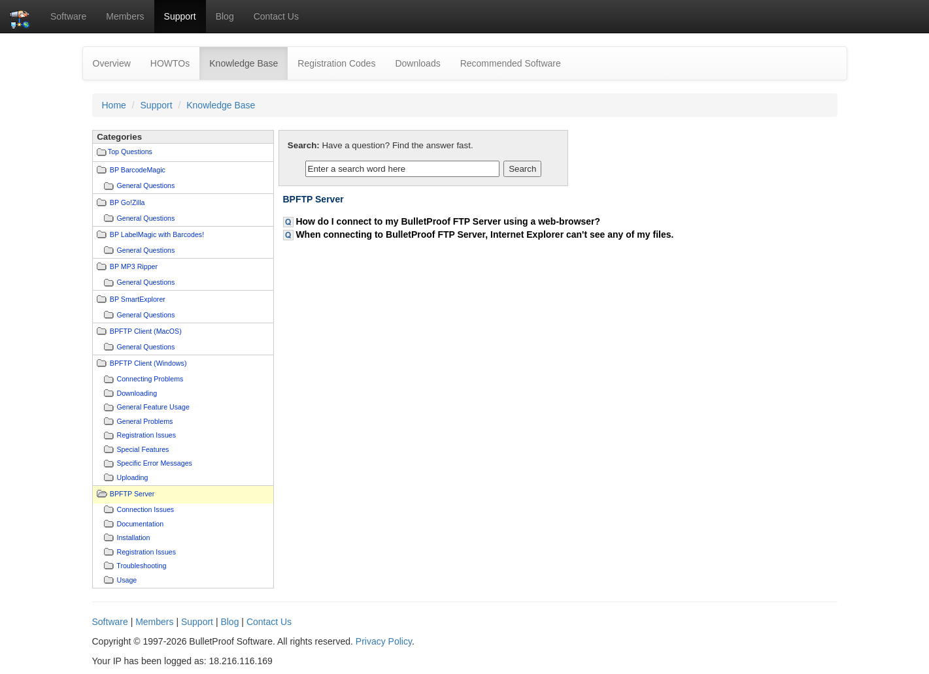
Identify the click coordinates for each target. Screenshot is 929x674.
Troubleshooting (141, 566)
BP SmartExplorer (137, 299)
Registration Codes (336, 63)
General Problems (144, 421)
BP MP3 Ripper (134, 266)
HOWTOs (170, 63)
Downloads (417, 63)
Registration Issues (146, 435)
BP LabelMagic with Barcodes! (157, 234)
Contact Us (276, 16)
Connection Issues (145, 509)
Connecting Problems (149, 379)
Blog (225, 16)
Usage (126, 580)
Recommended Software (510, 63)
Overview (112, 63)
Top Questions (130, 151)
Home (114, 105)
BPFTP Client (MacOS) (146, 331)
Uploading (132, 477)
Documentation (139, 524)
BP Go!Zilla (127, 202)
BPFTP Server (132, 494)
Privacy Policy (384, 641)
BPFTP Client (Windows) (148, 363)
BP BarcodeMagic (137, 170)
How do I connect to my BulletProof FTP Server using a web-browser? (448, 221)
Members (125, 16)
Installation (133, 537)
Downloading (136, 393)
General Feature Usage (152, 407)
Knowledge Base (248, 62)
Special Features (142, 449)
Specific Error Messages (154, 463)
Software (68, 16)
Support (180, 16)
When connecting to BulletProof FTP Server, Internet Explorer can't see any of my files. (484, 234)
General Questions (145, 185)
